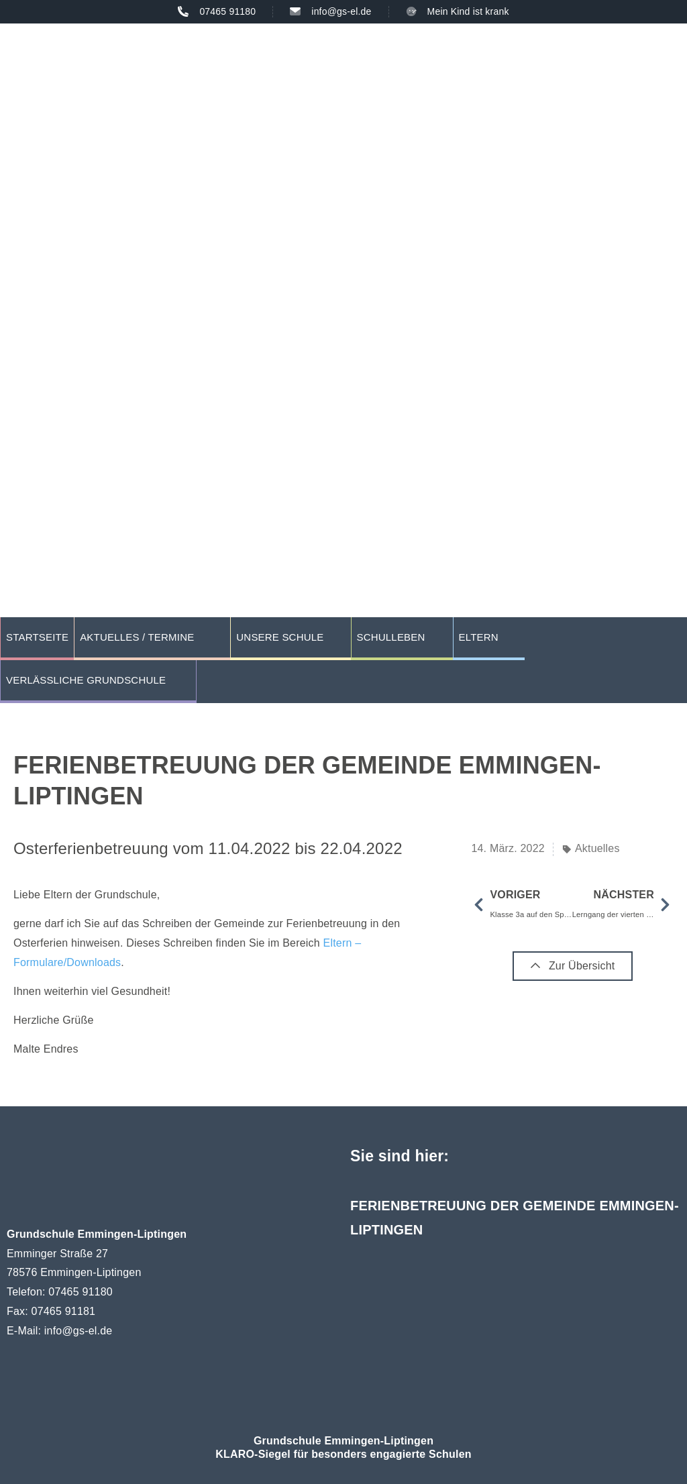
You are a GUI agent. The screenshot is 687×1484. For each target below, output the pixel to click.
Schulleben (391, 637)
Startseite (37, 637)
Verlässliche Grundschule (86, 680)
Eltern (478, 637)
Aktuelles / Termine (137, 637)
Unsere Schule (279, 637)
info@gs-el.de (78, 1330)
